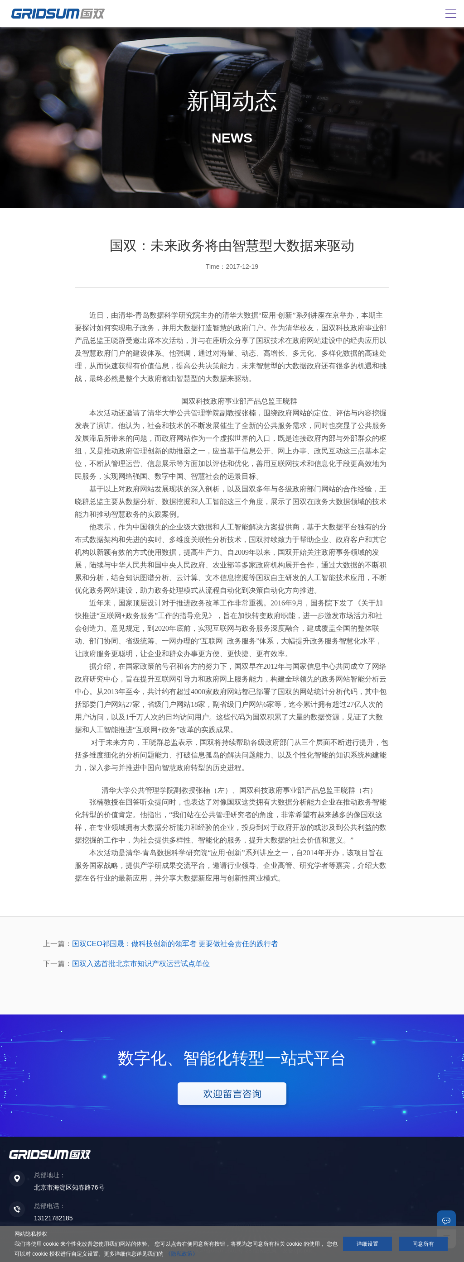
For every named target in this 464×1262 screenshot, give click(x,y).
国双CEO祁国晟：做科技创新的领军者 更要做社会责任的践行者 (175, 944)
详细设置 (367, 1244)
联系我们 (446, 1219)
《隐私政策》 (181, 1254)
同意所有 (423, 1244)
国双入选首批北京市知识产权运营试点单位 (141, 963)
